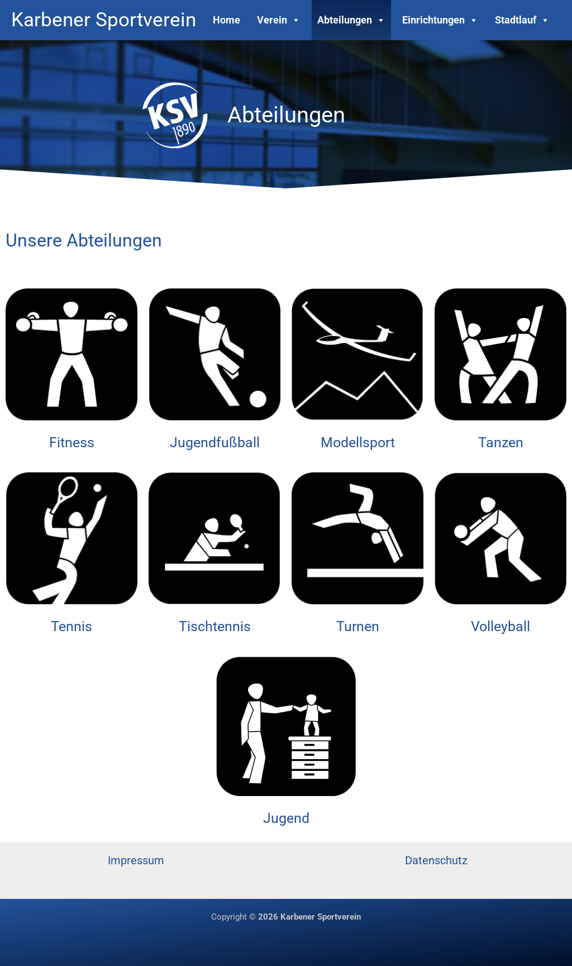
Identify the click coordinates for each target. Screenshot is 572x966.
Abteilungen (351, 20)
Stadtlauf (522, 20)
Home (226, 20)
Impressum (136, 860)
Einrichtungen (440, 20)
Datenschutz (436, 860)
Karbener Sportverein (103, 19)
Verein (279, 20)
